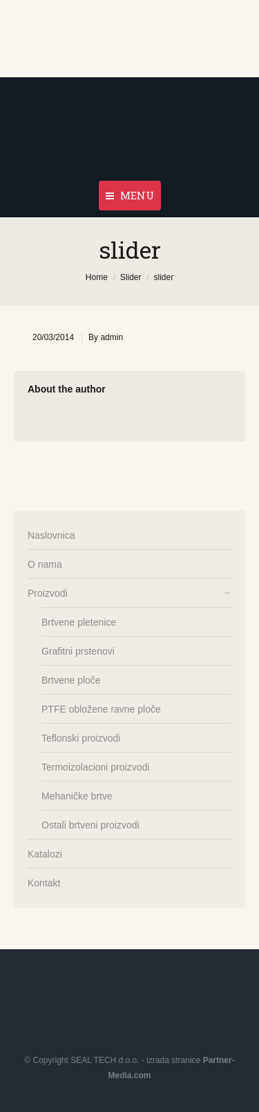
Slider (131, 277)
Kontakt (44, 882)
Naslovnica (51, 535)
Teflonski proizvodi (80, 738)
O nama (45, 564)
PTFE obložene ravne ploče (101, 709)
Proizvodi (48, 593)
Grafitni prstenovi (78, 651)
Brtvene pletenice (78, 622)
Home (97, 277)
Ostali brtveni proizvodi (90, 825)
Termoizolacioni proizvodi (95, 767)
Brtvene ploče (71, 680)
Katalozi (45, 854)
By (105, 337)
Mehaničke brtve (77, 796)
